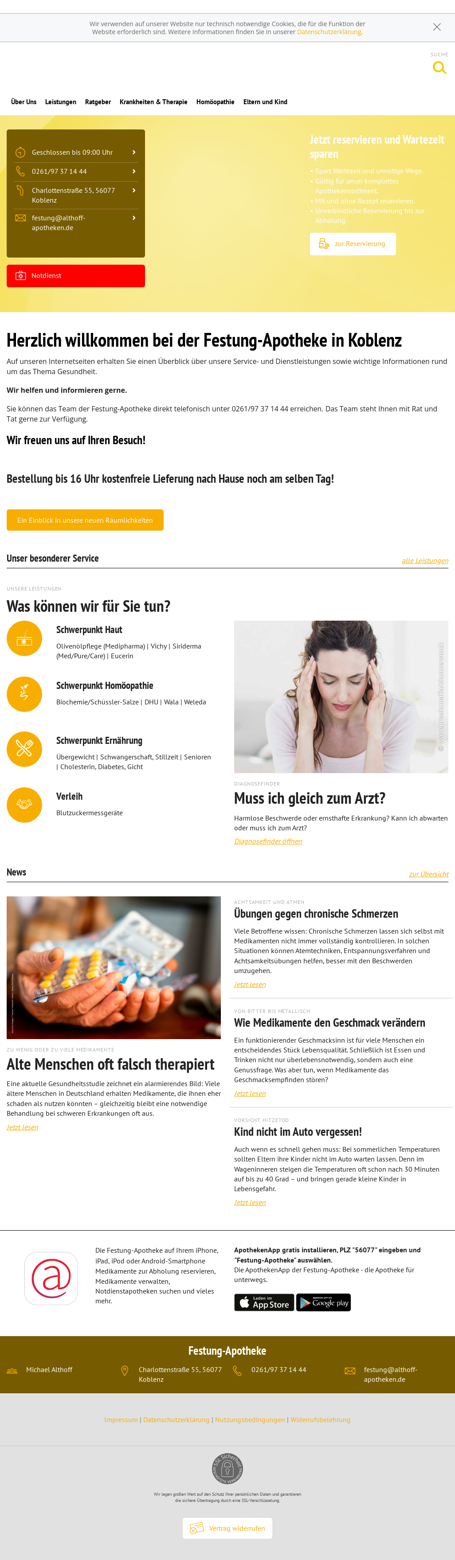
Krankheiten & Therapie (154, 102)
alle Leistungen (425, 560)
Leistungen (60, 102)
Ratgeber (98, 102)
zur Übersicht (428, 873)
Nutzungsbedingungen (250, 1419)
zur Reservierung (352, 244)
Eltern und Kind (265, 102)
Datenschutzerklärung (329, 31)
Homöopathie (215, 102)
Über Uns (23, 102)
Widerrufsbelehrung (320, 1419)
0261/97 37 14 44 (278, 1369)
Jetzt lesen (22, 1126)
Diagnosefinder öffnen (268, 841)
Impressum (122, 1419)
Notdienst (38, 276)
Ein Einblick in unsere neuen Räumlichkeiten (85, 520)
